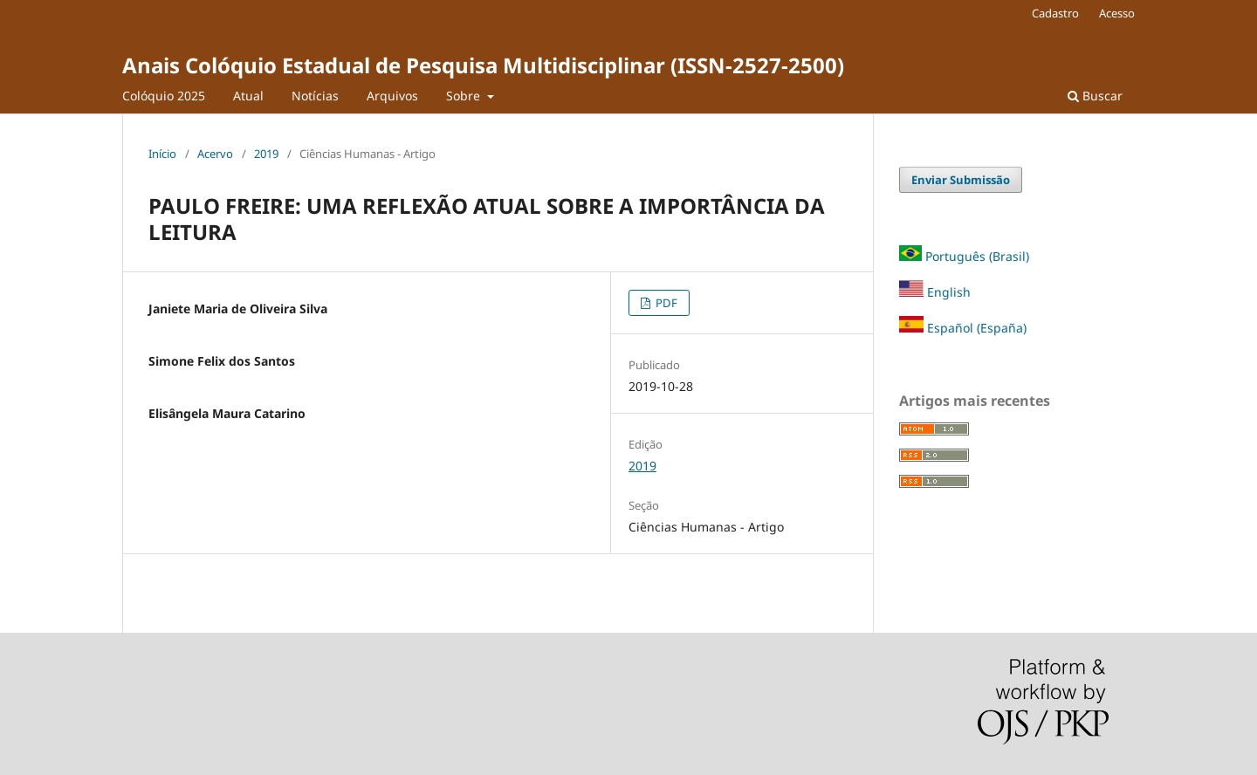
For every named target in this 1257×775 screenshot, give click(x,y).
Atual (248, 95)
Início (162, 153)
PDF (665, 303)
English (935, 292)
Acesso (1117, 13)
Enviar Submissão (960, 180)
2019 (266, 153)
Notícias (315, 95)
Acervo (215, 153)
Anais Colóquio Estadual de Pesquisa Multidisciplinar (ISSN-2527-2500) (483, 65)
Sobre (465, 95)
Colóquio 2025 (163, 95)
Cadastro (1055, 13)
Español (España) (977, 327)
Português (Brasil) (977, 256)
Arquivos (392, 95)
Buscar (1095, 95)
